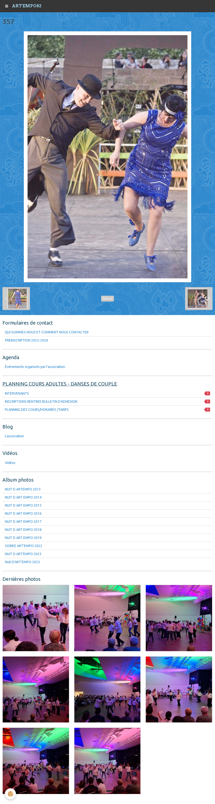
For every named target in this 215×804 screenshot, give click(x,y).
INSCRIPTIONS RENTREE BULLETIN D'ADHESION (107, 401)
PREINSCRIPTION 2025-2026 (26, 340)
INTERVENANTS (107, 393)
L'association (14, 436)
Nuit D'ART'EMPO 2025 (22, 562)
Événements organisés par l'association (35, 367)
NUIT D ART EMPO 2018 (23, 530)
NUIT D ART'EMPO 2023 (23, 554)
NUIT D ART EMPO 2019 (23, 538)
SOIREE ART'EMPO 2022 (23, 546)
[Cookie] (10, 793)
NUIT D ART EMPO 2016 (23, 513)
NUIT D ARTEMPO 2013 (23, 489)
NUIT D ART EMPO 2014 (23, 497)
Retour (107, 298)
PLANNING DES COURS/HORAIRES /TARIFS (107, 410)
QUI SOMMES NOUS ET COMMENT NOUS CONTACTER (47, 332)
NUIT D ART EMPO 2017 (23, 522)
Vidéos (10, 463)
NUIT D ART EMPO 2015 (23, 505)
